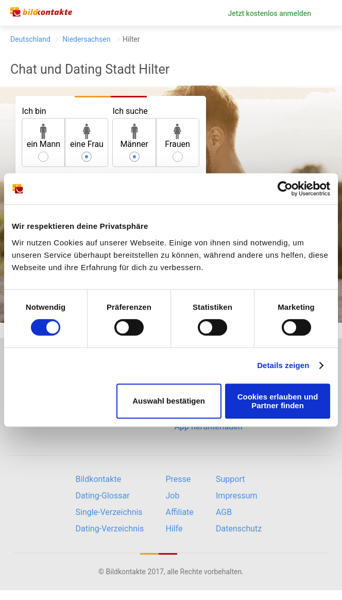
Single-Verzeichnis (109, 512)
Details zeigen (283, 365)
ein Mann (44, 136)
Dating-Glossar (103, 496)
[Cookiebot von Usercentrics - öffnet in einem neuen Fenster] (285, 188)
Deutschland (30, 39)
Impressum (237, 496)
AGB (224, 512)
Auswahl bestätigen (168, 400)
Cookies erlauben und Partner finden (277, 401)
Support (230, 479)
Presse (178, 479)
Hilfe (174, 529)
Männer (134, 136)
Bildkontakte (99, 479)
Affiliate (180, 512)
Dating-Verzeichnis (110, 529)
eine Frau (87, 136)
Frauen (177, 136)
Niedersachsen (86, 39)
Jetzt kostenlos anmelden (269, 13)
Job (173, 496)
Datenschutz (239, 529)
